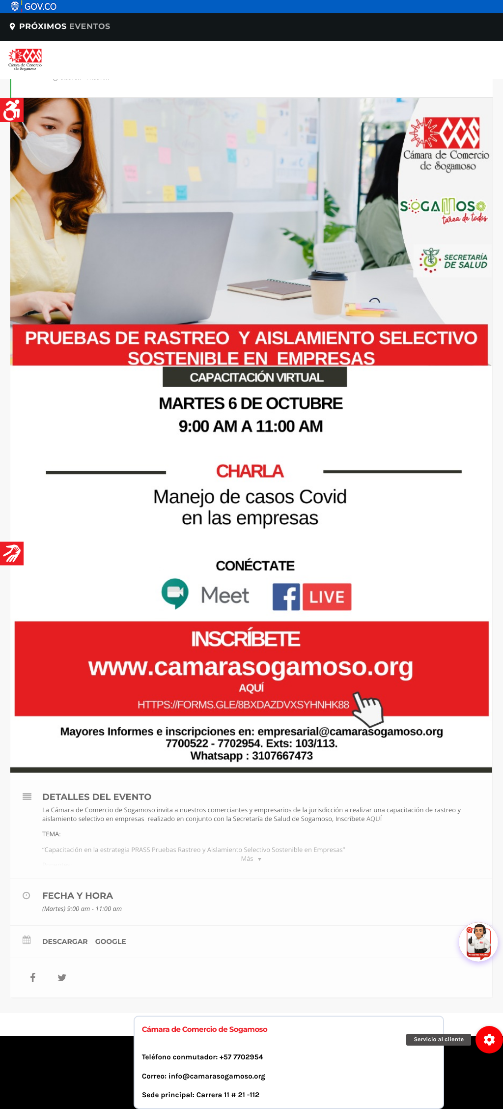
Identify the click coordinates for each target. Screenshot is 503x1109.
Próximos (59, 26)
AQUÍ (374, 818)
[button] (489, 1039)
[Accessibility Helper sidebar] (12, 110)
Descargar (65, 941)
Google (110, 941)
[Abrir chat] (478, 942)
